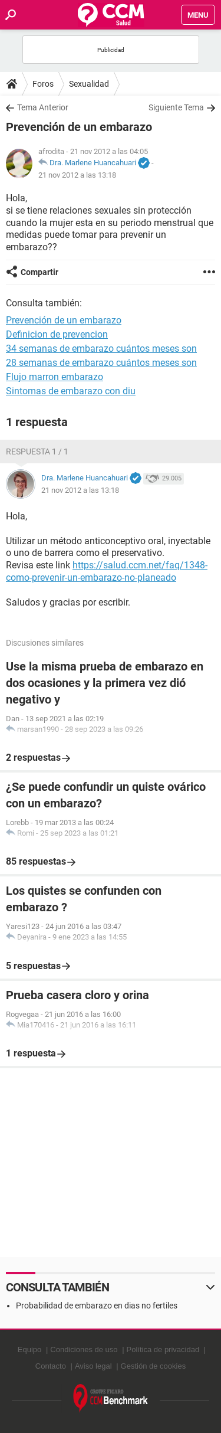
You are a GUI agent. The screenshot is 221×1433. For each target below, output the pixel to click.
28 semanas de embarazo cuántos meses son (101, 362)
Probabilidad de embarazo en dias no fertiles (96, 1305)
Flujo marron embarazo (54, 376)
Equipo (29, 1349)
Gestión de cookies (153, 1366)
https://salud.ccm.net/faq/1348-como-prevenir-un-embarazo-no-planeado (106, 571)
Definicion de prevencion (57, 334)
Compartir (39, 272)
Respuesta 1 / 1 (37, 451)
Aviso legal (93, 1366)
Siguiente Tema (176, 107)
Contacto (50, 1366)
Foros (43, 84)
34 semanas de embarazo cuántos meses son (101, 348)
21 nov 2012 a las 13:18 (77, 175)
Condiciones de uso (83, 1349)
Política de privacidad (163, 1349)
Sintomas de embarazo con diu (71, 391)
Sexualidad (89, 84)
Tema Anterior (42, 107)
